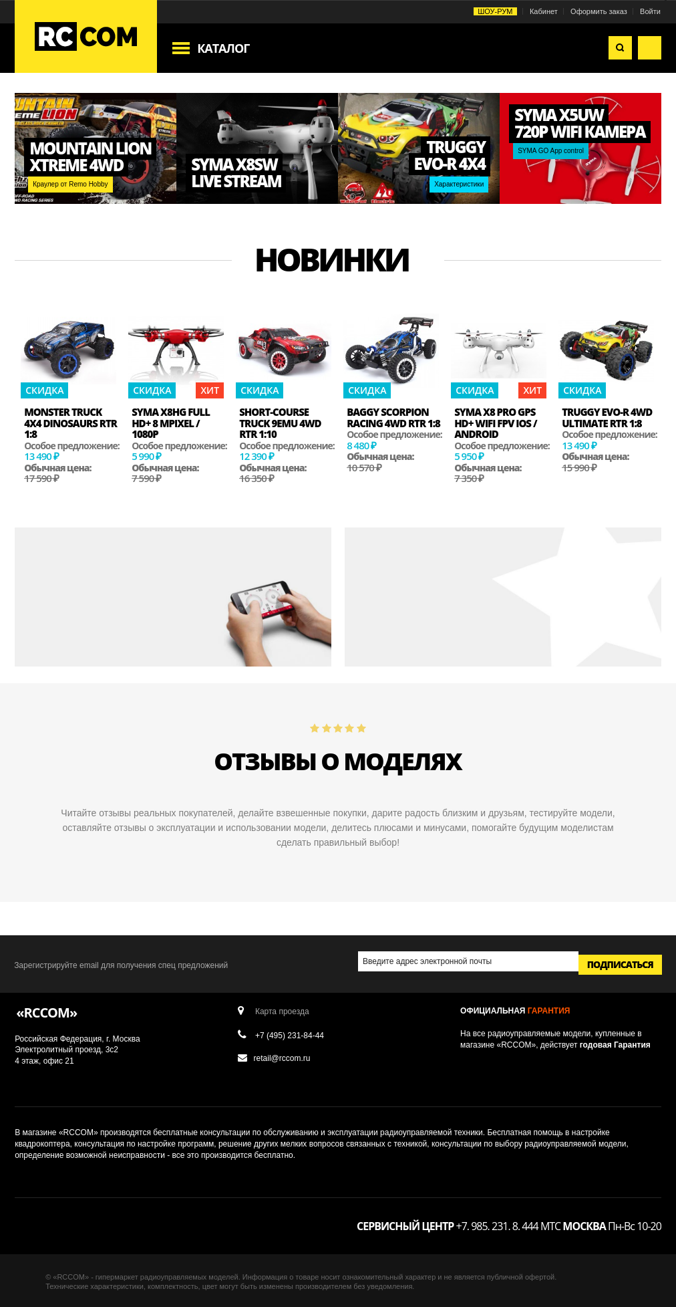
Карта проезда (282, 1011)
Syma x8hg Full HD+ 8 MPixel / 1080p (171, 423)
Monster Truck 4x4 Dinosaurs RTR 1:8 (70, 423)
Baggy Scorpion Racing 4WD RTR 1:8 (393, 417)
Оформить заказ (598, 11)
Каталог (223, 48)
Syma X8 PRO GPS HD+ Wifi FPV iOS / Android (495, 423)
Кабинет (544, 11)
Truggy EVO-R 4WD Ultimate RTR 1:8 (607, 417)
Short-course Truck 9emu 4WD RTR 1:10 (280, 423)
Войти (650, 11)
